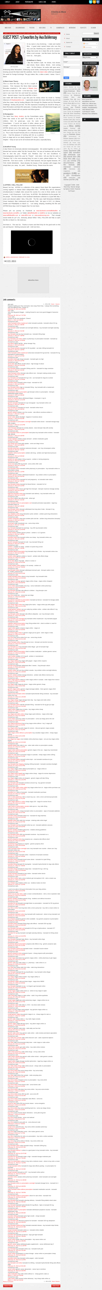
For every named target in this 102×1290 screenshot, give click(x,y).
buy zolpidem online (14, 514)
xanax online (11, 1239)
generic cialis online (14, 1033)
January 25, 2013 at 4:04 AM (16, 983)
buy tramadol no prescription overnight (19, 421)
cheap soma (11, 1127)
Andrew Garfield (68, 87)
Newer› (53, 1281)
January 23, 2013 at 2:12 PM (16, 955)
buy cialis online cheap (14, 1066)
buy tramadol (12, 328)
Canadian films (68, 99)
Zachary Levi (73, 144)
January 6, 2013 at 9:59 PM (16, 409)
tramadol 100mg (13, 1216)
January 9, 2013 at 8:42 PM (16, 553)
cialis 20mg (11, 995)
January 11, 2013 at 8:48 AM (16, 597)
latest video (44, 72)
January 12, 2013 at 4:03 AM (16, 629)
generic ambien (12, 412)
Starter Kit (69, 42)
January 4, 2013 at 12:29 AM (16, 340)
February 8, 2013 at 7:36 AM (16, 1123)
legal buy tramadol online (15, 493)
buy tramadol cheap (14, 484)
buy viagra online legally (15, 773)
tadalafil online (12, 820)
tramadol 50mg (12, 864)
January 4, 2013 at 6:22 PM (16, 360)
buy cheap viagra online (15, 604)
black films (22, 33)
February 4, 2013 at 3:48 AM (16, 1091)
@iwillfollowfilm (33, 213)
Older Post (56, 1286)
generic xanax (12, 1244)
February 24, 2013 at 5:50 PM (17, 1270)
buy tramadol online (14, 387)
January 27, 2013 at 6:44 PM (16, 1020)
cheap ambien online (14, 565)
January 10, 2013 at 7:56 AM (16, 567)
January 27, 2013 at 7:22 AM (16, 1016)
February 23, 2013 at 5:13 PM (17, 1259)
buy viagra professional (15, 723)
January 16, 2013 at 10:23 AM (17, 742)
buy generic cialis (13, 1005)
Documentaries (20, 28)
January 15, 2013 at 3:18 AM (16, 711)
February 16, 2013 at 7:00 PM (17, 1236)
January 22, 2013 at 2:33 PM (16, 930)
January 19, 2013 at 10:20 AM (17, 817)
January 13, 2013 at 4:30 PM (16, 681)
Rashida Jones (74, 134)
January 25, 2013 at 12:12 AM (17, 969)
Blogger (72, 191)
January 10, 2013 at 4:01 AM (16, 562)
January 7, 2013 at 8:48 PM (16, 445)
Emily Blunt (74, 101)
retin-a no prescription (14, 1161)
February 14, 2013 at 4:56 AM (17, 1202)
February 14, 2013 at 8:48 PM (17, 1222)
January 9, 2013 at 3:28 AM (16, 506)
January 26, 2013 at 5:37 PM (16, 1001)
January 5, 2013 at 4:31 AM (16, 370)
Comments (87, 47)
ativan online (11, 417)
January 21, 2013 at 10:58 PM (17, 895)
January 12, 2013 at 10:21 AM (17, 648)
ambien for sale (12, 459)
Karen (9, 317)
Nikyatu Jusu (32, 88)
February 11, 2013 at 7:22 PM (17, 1163)
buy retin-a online (13, 878)
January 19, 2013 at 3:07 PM (16, 822)
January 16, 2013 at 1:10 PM (16, 747)
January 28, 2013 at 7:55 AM (16, 1030)
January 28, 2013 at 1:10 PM (16, 1039)
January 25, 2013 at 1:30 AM (16, 973)
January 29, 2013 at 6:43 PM (16, 1067)
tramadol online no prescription (17, 1209)
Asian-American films (71, 91)
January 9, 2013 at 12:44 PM (16, 529)
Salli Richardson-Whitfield (50, 33)
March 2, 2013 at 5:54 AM (15, 1280)
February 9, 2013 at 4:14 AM (16, 1142)
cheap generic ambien (14, 609)
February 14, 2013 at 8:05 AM (17, 1213)
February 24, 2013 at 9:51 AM (17, 1266)
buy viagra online (13, 728)
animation (76, 152)
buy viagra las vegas (14, 739)
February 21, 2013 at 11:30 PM (17, 1245)
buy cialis (10, 967)
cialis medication (13, 1274)
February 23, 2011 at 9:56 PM (17, 309)
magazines (66, 171)
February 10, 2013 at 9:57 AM (17, 1147)
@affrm (42, 213)
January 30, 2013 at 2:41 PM (16, 1077)
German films (74, 109)
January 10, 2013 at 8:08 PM (16, 582)
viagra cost (11, 1009)
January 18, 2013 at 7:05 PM (16, 794)
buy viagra (11, 684)
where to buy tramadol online (16, 693)
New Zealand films (69, 132)
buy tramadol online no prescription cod (19, 503)
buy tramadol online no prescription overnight (21, 1183)
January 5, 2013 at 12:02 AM (16, 365)
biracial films (71, 157)
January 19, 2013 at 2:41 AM (16, 798)
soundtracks (75, 175)
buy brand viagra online (15, 632)
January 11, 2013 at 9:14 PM (16, 620)
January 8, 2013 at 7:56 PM (16, 481)
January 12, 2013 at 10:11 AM (17, 639)
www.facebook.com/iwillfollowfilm (47, 211)
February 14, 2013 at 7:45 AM (17, 1206)
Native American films (70, 130)
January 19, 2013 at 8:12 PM (16, 831)
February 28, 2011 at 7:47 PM (17, 315)
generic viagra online (14, 689)
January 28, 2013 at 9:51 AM (16, 1034)
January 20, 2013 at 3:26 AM (16, 840)
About (17, 2)
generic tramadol (13, 403)
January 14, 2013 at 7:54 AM (16, 690)
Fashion (93, 28)
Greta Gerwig (67, 111)
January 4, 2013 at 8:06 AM (16, 345)
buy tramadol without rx (15, 1150)
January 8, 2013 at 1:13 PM (16, 471)
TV (51, 28)
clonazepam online (13, 489)
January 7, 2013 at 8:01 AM (16, 418)
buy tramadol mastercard (15, 948)
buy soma (11, 595)
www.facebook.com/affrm (11, 213)
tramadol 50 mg (12, 903)
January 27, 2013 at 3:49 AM (16, 1006)
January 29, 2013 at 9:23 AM (16, 1062)
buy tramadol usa (13, 825)
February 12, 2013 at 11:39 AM (17, 1180)
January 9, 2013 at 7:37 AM (16, 525)
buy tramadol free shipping (16, 764)
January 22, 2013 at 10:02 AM (17, 925)
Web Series (42, 28)
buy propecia (12, 919)
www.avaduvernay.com (41, 215)
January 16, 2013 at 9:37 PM (16, 765)
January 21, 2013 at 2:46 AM (16, 856)
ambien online (12, 556)
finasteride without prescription (17, 944)
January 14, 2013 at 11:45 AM (17, 697)
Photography (29, 2)
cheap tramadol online (14, 576)
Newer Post (7, 1286)
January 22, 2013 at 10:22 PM (17, 936)
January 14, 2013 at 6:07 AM (16, 686)
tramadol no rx (12, 792)
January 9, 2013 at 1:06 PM (16, 534)
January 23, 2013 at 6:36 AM (16, 950)
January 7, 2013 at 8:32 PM (16, 440)
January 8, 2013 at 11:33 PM (16, 495)
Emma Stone (67, 103)
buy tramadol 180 (13, 783)
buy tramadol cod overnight (16, 618)
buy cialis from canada (14, 1037)
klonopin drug (12, 665)
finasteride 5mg (12, 844)
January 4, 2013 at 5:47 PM (16, 356)
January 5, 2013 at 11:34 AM (16, 379)
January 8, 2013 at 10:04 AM (16, 460)
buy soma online (13, 1070)
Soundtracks (60, 28)
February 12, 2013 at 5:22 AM (17, 1169)
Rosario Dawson (68, 138)
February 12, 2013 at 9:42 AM (17, 1173)
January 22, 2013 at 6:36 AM (16, 905)
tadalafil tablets (12, 745)
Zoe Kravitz (66, 146)
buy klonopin (11, 590)
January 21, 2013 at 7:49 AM (16, 865)
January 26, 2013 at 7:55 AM (16, 997)
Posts (85, 44)
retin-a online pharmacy (15, 797)
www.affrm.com (26, 215)
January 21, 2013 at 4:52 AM (16, 861)
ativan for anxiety (13, 398)
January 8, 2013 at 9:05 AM (16, 456)
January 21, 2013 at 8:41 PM (16, 890)
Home (32, 1285)
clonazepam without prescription (17, 392)
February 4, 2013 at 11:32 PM (17, 1100)
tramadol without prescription (16, 551)
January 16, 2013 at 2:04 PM (16, 751)
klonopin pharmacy (13, 448)
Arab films (74, 89)
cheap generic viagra (14, 1014)
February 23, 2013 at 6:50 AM (17, 1255)
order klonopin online (14, 373)
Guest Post (30, 33)
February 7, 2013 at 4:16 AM (16, 1109)
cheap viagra (12, 958)
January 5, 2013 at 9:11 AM (16, 374)
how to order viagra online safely (17, 787)
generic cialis (12, 962)
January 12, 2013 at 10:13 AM (17, 643)
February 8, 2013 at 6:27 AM (16, 1119)
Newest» (58, 1281)
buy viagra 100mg (13, 661)
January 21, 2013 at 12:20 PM (17, 875)
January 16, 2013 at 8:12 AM (16, 736)
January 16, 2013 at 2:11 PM (16, 756)
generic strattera (13, 829)
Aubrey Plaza (71, 93)
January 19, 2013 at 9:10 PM (16, 836)
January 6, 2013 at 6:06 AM (16, 395)
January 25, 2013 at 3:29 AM (16, 978)
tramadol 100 (12, 1234)
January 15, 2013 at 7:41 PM (16, 729)
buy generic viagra (13, 981)
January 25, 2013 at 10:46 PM (17, 987)
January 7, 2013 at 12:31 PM (16, 425)
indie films (37, 33)
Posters (32, 28)
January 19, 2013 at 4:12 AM (16, 808)
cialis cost (11, 1028)
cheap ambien (12, 532)
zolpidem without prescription (16, 453)
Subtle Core (42, 2)
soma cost (11, 464)
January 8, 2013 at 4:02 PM (16, 476)
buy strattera (11, 883)
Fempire (65, 107)
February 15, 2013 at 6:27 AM (17, 1227)
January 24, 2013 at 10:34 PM (17, 964)
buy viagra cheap (13, 700)
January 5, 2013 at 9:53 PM (16, 384)
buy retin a (11, 1136)
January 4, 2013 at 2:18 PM (16, 349)
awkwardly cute (74, 155)
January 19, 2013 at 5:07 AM (16, 812)
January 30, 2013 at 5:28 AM (16, 1072)
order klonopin (12, 428)
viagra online (12, 628)
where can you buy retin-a (15, 894)
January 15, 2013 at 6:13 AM (16, 720)
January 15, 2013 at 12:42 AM (17, 706)
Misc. (71, 126)
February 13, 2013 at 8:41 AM (17, 1197)
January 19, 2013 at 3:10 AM (16, 803)
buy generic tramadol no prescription (19, 600)
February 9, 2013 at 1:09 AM (16, 1138)
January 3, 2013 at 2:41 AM (16, 331)
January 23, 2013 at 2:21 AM (16, 945)
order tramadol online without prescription (20, 1189)
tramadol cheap (12, 869)
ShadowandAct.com (17, 100)
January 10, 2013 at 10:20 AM (17, 578)
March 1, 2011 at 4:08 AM (15, 320)
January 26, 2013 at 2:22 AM (16, 992)
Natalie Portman (69, 128)
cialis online (11, 1278)
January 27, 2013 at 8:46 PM (16, 1025)
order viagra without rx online (16, 801)
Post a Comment (8, 1281)
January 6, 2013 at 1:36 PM (16, 404)
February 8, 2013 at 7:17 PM (16, 1133)
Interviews (72, 28)
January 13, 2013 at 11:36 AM (17, 672)
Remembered (72, 136)
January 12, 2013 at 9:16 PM (16, 662)
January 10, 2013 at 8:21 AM (16, 573)
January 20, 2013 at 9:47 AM (16, 851)
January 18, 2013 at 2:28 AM (16, 784)
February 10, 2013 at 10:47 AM (17, 1153)
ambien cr (11, 546)
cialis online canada (14, 1047)
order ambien (12, 656)
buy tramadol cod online (15, 339)
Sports (54, 2)
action (65, 152)
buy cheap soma (13, 443)
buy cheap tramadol (14, 348)
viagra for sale (12, 754)
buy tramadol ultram (14, 479)
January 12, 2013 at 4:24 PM (16, 657)
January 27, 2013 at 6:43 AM (16, 1011)
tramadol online (12, 359)
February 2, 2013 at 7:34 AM (16, 1081)
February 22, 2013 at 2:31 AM (17, 1250)
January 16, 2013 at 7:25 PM (16, 761)
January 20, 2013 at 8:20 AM (16, 845)
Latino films (73, 121)
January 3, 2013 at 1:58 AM (16, 324)
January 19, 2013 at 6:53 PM (16, 826)
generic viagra (12, 1023)
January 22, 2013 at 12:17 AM (17, 900)
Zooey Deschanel (69, 150)
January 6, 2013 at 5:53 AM (16, 389)
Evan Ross (77, 103)
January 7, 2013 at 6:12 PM (16, 429)
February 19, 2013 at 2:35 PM (17, 1241)
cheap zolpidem (12, 439)
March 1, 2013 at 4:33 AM (15, 1275)
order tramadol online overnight (17, 848)
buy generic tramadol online (16, 914)
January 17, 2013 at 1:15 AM (16, 775)
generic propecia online (15, 839)
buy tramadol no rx (13, 647)
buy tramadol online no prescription (18, 432)
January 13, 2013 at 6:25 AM (16, 667)
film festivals (69, 165)
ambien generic (12, 475)
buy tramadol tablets (14, 759)
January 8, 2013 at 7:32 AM (16, 450)
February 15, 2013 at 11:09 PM (17, 1231)
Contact (7, 2)
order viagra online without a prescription (20, 733)
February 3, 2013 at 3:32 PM (16, 1086)
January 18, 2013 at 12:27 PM (17, 789)
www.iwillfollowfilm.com (10, 215)
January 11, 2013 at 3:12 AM (16, 592)
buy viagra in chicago (14, 581)
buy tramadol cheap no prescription (18, 1195)
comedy (73, 161)
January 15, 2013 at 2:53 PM (16, 725)
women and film (69, 179)
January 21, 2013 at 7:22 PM (16, 884)
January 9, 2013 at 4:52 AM (16, 515)
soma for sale (12, 1103)
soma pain (11, 523)
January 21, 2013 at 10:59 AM (17, 870)
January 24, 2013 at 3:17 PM (16, 959)
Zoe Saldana (74, 148)
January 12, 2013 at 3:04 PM (16, 653)
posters (67, 173)
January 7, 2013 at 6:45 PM (16, 435)
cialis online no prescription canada (18, 806)
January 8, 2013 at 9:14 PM (16, 485)
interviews (72, 169)
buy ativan (11, 343)
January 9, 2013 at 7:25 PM (16, 548)
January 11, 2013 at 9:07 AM (16, 601)
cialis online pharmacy (14, 1052)
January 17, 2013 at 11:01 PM (17, 779)
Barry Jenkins (19, 116)
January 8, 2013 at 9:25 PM (16, 490)
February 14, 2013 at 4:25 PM (17, 1217)
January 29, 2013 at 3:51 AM (16, 1053)
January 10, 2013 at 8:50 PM (16, 587)
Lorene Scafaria (68, 123)
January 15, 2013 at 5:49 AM (16, 715)
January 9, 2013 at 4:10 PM (16, 543)
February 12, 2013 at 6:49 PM (17, 1186)
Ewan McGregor (72, 105)
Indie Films (8, 28)
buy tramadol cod (13, 378)
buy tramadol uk (12, 407)
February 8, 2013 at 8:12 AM (16, 1128)
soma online (11, 586)
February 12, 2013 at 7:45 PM (17, 1192)
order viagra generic (14, 679)
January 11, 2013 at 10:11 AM (17, 606)
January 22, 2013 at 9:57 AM (16, 920)
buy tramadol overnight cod (16, 928)
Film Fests (83, 28)
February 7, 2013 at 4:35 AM (16, 1114)
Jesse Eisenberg (75, 113)
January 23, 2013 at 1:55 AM (16, 941)
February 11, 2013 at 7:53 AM (17, 1158)
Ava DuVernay (13, 33)
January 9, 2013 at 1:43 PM (16, 539)
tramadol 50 (11, 855)
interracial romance (71, 167)
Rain (9, 310)
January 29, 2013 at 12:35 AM (17, 1048)
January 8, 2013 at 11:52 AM (16, 465)
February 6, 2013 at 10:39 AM (17, 1105)
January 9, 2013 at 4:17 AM (16, 511)
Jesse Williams (70, 115)
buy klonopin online (13, 509)
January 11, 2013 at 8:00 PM (16, 611)
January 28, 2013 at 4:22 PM (16, 1044)
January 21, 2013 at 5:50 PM (16, 880)
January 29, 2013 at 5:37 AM (16, 1058)
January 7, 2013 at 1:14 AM (16, 414)
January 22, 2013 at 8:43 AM (16, 911)
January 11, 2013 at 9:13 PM (16, 615)
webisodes (72, 177)
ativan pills (11, 364)
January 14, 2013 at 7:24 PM (16, 701)
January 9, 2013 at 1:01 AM (16, 500)
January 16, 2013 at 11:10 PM (17, 770)
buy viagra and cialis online (16, 714)
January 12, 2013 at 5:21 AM (16, 634)
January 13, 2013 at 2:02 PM (16, 676)
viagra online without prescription (17, 750)
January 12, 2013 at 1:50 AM (16, 625)
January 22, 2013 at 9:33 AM (16, 915)
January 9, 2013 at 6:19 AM (16, 520)
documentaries (68, 163)
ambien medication (13, 518)
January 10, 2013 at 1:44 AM (16, 557)
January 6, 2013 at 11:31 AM (16, 399)
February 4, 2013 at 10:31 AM (17, 1095)
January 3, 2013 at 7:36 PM (16, 335)
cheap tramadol (12, 873)
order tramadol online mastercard (18, 323)
